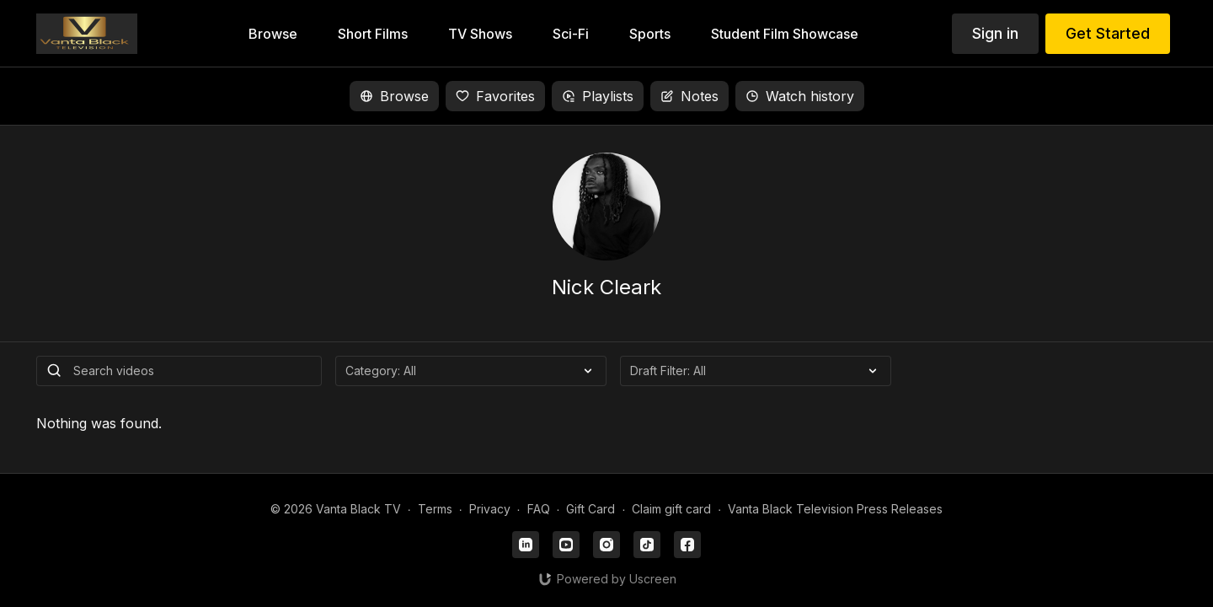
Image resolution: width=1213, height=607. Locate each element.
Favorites (495, 96)
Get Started (1108, 33)
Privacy (489, 509)
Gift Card (590, 509)
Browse (394, 96)
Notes (689, 96)
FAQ (538, 509)
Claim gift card (671, 509)
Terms (435, 509)
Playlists (597, 96)
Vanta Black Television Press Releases (835, 509)
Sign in (995, 33)
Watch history (799, 96)
